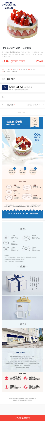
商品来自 (16, 87)
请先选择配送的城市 (22, 418)
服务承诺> (27, 87)
